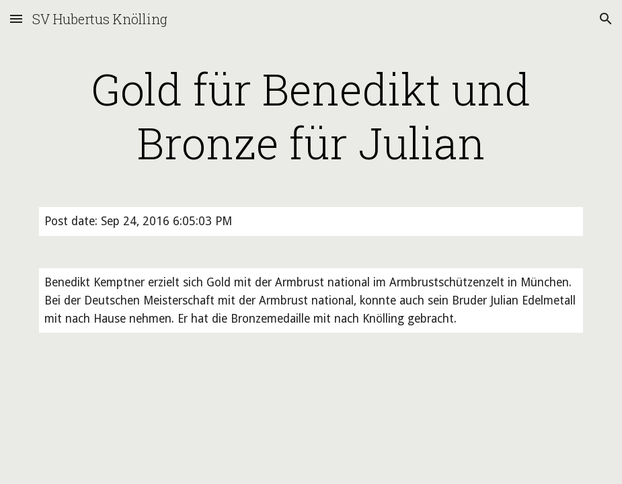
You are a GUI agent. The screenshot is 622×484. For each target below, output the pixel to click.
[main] (310, 115)
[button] (16, 18)
